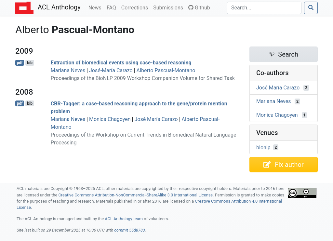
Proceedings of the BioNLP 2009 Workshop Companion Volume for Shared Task (143, 78)
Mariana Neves (68, 70)
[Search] (264, 8)
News (96, 7)
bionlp (263, 147)
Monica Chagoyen (110, 119)
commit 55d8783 (129, 230)
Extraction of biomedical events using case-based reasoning (121, 63)
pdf (20, 62)
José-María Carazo (111, 70)
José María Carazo (156, 119)
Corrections (136, 7)
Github (199, 8)
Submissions (169, 7)
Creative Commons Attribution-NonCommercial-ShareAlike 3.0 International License (136, 195)
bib (30, 62)
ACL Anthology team (124, 218)
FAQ (113, 7)
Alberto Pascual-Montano (166, 70)
